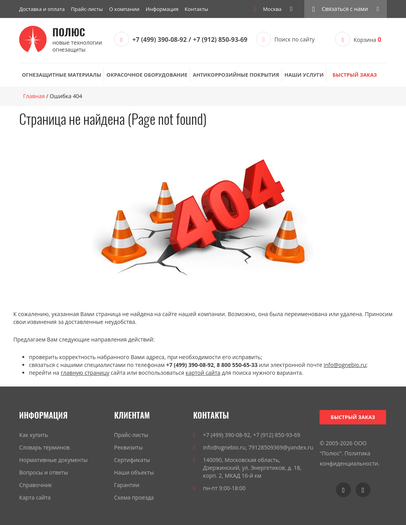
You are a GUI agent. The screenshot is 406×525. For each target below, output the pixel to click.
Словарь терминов (44, 447)
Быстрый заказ (354, 74)
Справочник (35, 485)
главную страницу (85, 372)
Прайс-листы (87, 9)
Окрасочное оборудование (146, 74)
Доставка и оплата (42, 9)
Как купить (33, 435)
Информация (162, 9)
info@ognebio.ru (345, 365)
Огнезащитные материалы (61, 74)
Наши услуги (303, 74)
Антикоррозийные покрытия (236, 74)
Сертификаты (132, 460)
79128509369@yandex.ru (280, 447)
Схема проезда (134, 497)
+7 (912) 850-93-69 (220, 39)
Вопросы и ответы (43, 472)
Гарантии (127, 485)
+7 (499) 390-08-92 (159, 39)
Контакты (196, 9)
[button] (345, 9)
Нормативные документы (53, 460)
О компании (124, 9)
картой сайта (202, 372)
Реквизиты (128, 447)
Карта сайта (35, 497)
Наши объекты (134, 472)
